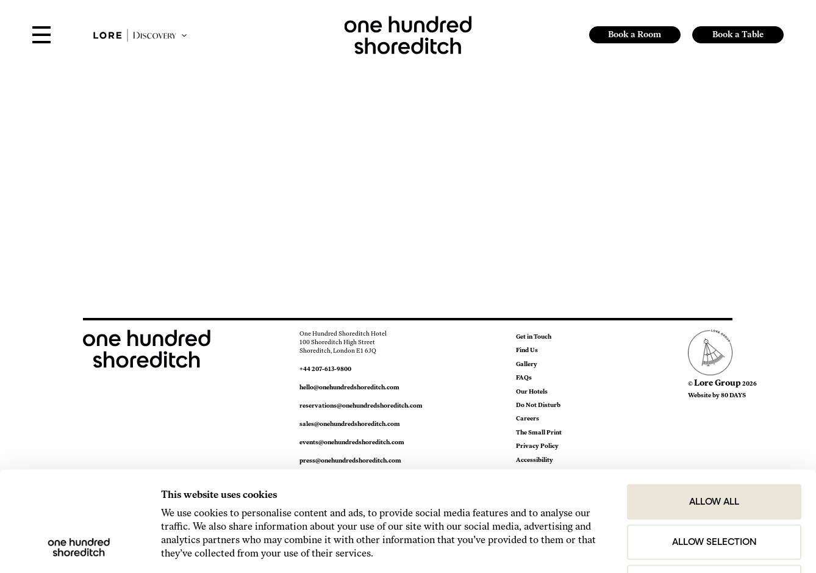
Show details (689, 548)
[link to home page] (408, 34)
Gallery (526, 364)
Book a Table (738, 34)
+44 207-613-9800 (325, 369)
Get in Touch (533, 337)
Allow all (714, 410)
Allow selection (714, 451)
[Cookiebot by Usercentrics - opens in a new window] (79, 548)
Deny (714, 491)
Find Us (527, 350)
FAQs (524, 377)
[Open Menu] (41, 35)
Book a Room (634, 34)
